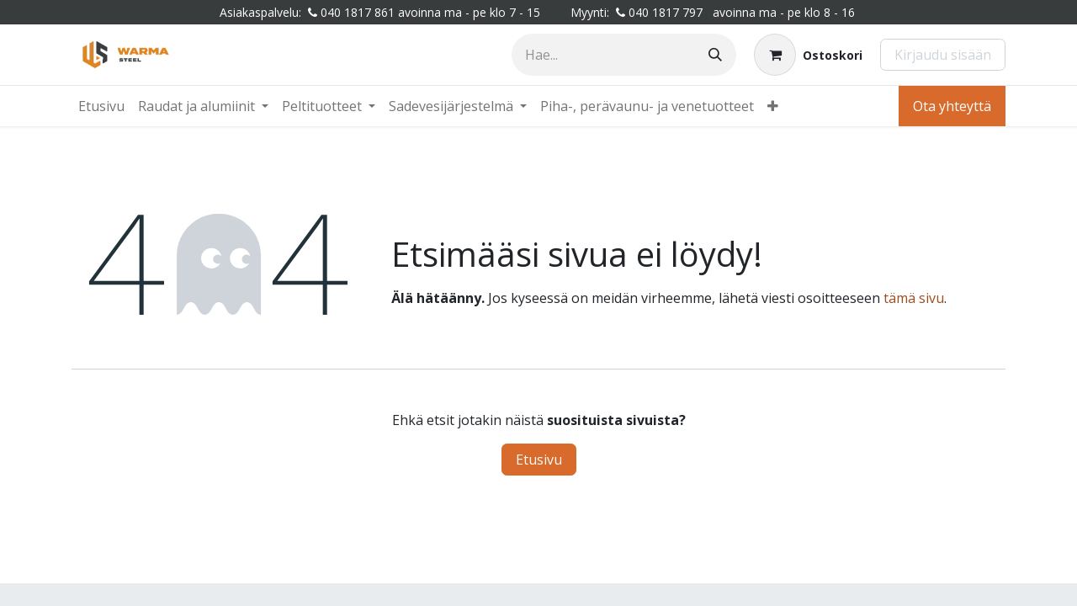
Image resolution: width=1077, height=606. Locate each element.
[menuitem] (101, 106)
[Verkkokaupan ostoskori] (808, 55)
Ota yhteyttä (952, 106)
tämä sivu (913, 298)
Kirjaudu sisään (942, 54)
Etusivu (539, 459)
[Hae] (715, 55)
